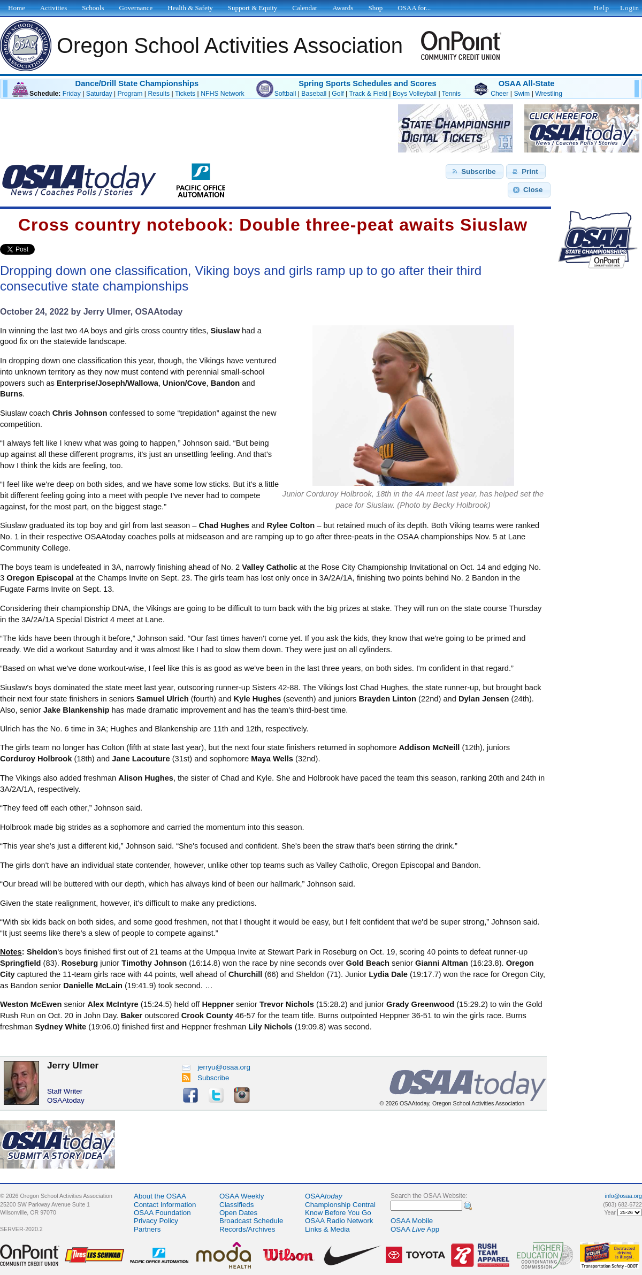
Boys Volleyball (415, 93)
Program (130, 93)
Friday (72, 93)
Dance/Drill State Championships (136, 83)
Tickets (185, 93)
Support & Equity (252, 8)
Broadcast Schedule (251, 1221)
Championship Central (340, 1205)
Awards (342, 8)
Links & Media (327, 1229)
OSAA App (415, 1229)
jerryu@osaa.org (216, 1067)
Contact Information (165, 1205)
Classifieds (236, 1205)
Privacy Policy (156, 1221)
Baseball (313, 93)
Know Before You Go (338, 1213)
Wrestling (548, 93)
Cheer (499, 93)
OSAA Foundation (162, 1213)
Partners (147, 1229)
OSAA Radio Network (339, 1221)
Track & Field (368, 93)
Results (159, 93)
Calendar (304, 8)
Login (629, 8)
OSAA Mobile (412, 1221)
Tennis (451, 93)
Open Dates (238, 1213)
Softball (285, 93)
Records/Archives (247, 1229)
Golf (337, 93)
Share (52, 249)
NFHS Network (222, 93)
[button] (474, 171)
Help (601, 8)
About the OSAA (160, 1196)
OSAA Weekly (241, 1196)
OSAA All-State (527, 83)
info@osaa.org (623, 1196)
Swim (522, 93)
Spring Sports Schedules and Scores (367, 83)
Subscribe (206, 1078)
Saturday (99, 93)
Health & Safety (189, 8)
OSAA (323, 1196)
